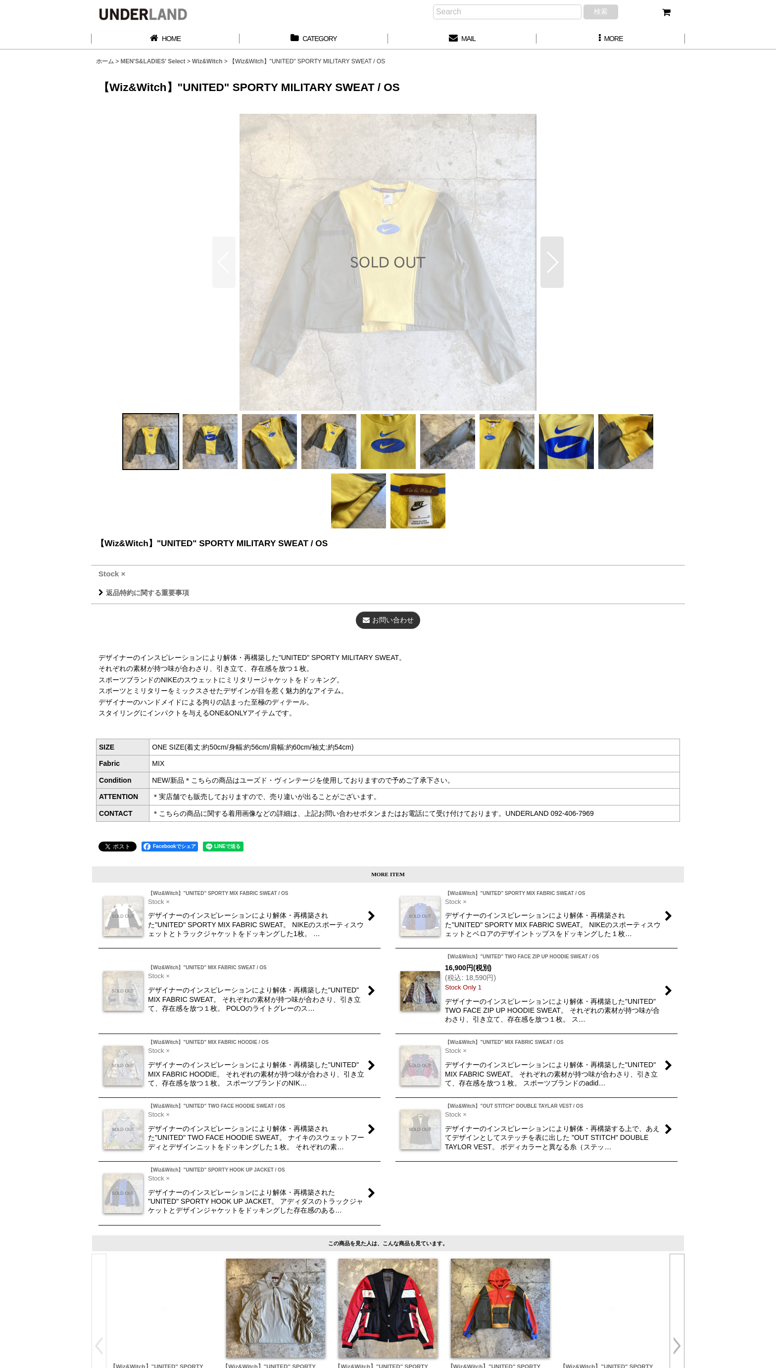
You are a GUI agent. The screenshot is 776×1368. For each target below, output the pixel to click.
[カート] (666, 12)
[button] (610, 39)
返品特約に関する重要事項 (143, 593)
